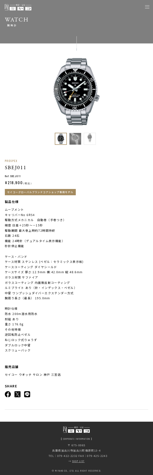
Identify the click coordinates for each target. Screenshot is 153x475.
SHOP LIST (78, 461)
